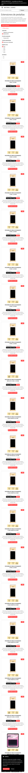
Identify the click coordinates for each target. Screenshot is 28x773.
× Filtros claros (5, 28)
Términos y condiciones (5, 771)
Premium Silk (5, 38)
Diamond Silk (5, 33)
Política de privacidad (15, 771)
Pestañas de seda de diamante (13, 81)
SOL (21, 771)
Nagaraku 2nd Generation (7, 32)
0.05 (3, 46)
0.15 (3, 52)
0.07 (3, 48)
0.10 (3, 49)
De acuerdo (6, 769)
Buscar (22, 10)
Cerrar (12, 769)
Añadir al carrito (12, 94)
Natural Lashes (9, 7)
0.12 (3, 50)
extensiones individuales (7, 42)
